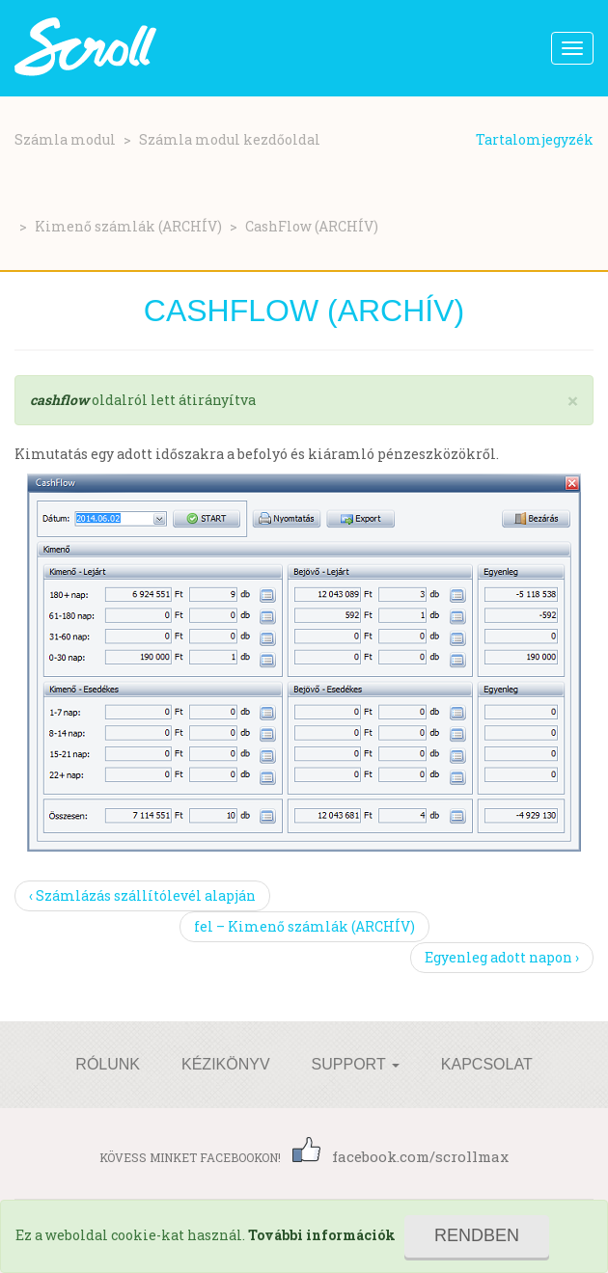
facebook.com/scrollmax (400, 1156)
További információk (322, 1235)
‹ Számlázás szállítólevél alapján (142, 895)
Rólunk (107, 1064)
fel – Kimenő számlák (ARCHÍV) (304, 926)
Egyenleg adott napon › (502, 957)
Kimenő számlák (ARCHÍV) (128, 226)
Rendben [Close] (476, 1235)
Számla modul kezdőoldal (229, 139)
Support (356, 1064)
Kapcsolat (487, 1064)
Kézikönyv (225, 1064)
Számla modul (65, 139)
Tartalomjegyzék (535, 139)
